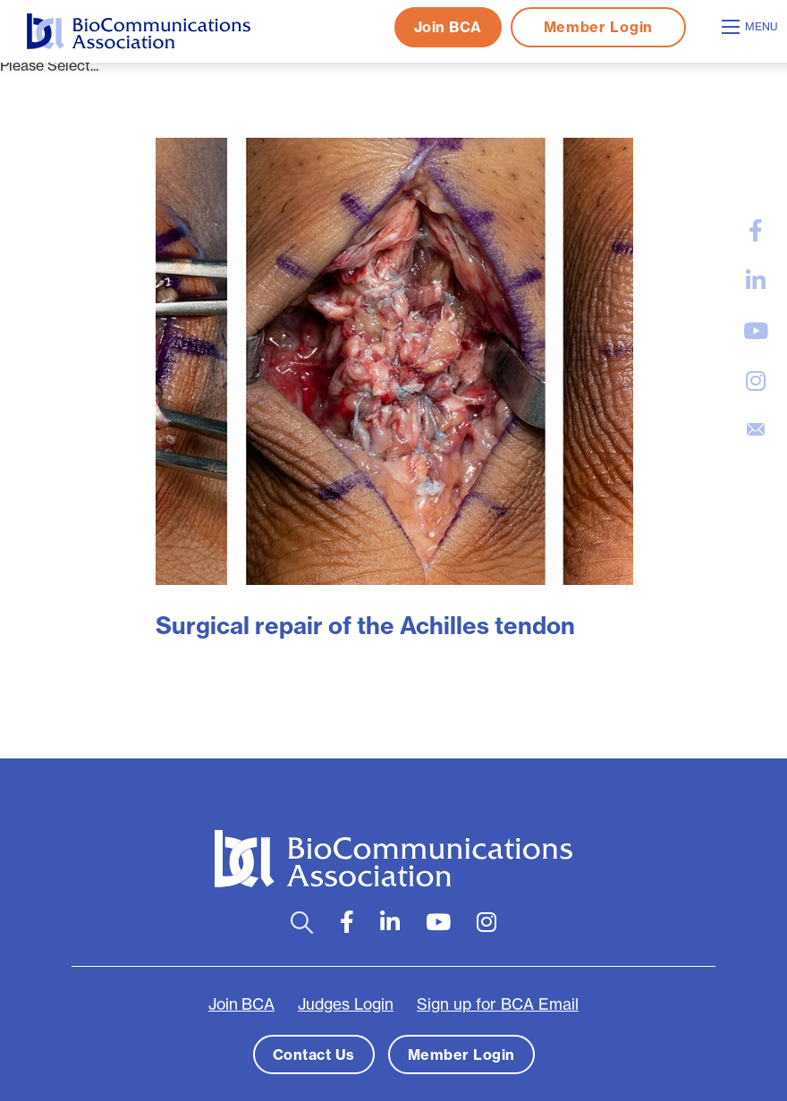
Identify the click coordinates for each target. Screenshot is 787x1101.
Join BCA (448, 27)
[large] (756, 230)
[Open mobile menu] (752, 27)
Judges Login (346, 1004)
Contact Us (314, 1054)
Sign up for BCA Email (498, 1004)
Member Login (598, 27)
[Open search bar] (302, 922)
